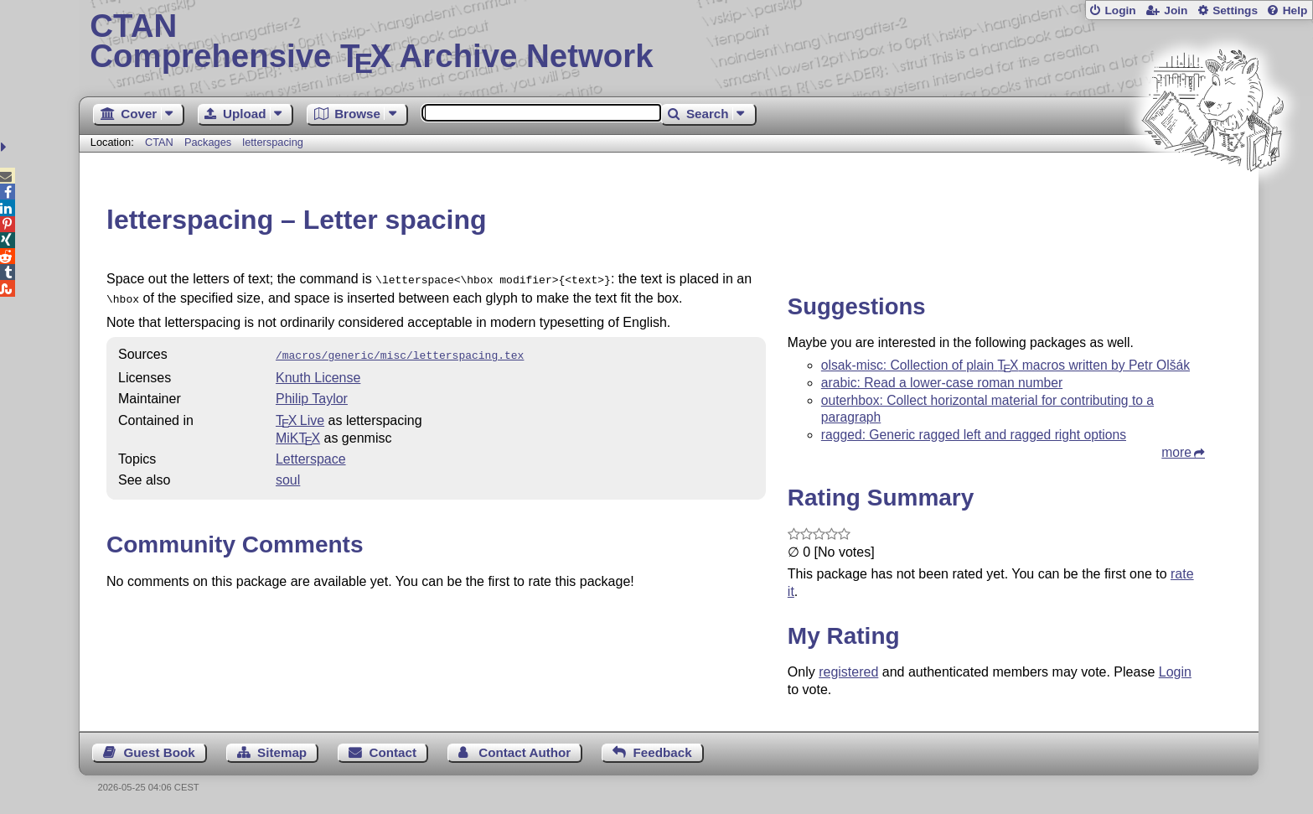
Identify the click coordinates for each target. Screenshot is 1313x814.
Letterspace (311, 454)
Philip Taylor (312, 393)
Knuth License (318, 373)
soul (288, 475)
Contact (392, 752)
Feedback (662, 752)
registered (848, 672)
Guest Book (159, 752)
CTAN (159, 142)
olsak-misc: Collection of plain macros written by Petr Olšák (1005, 365)
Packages (209, 142)
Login (1119, 10)
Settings (1235, 10)
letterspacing (272, 142)
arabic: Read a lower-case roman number (941, 383)
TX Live (300, 415)
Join (1175, 10)
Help (1295, 10)
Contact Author (524, 752)
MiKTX (298, 433)
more (1176, 452)
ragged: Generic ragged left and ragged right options (973, 435)
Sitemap (282, 752)
